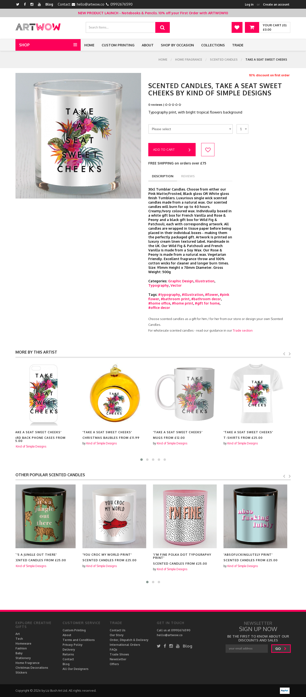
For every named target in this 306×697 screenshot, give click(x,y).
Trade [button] (237, 45)
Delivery (69, 649)
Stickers (21, 672)
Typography (158, 285)
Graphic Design (180, 281)
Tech (19, 638)
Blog (49, 4)
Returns (68, 654)
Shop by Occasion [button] (177, 45)
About (148, 45)
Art (17, 634)
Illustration (204, 281)
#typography (169, 294)
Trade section (243, 330)
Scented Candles (224, 59)
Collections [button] (213, 45)
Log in (249, 4)
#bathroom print (175, 299)
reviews (188, 176)
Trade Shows (119, 654)
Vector (176, 285)
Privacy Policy (73, 645)
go (281, 649)
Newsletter (118, 659)
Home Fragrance (188, 59)
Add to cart (172, 150)
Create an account (276, 4)
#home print (182, 303)
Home (89, 45)
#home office (159, 303)
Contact (68, 659)
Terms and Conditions (79, 640)
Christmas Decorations (31, 667)
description (162, 176)
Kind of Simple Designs (34, 446)
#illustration (192, 294)
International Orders (125, 645)
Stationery (23, 658)
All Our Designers (75, 669)
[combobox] (190, 129)
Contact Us (117, 630)
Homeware (23, 643)
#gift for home (207, 303)
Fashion (21, 648)
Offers (114, 664)
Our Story (117, 635)
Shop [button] (24, 45)
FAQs (113, 649)
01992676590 (121, 4)
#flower (211, 294)
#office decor (159, 308)
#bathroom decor (206, 299)
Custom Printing (118, 45)
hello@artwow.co (90, 4)
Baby (19, 653)
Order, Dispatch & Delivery (129, 640)
